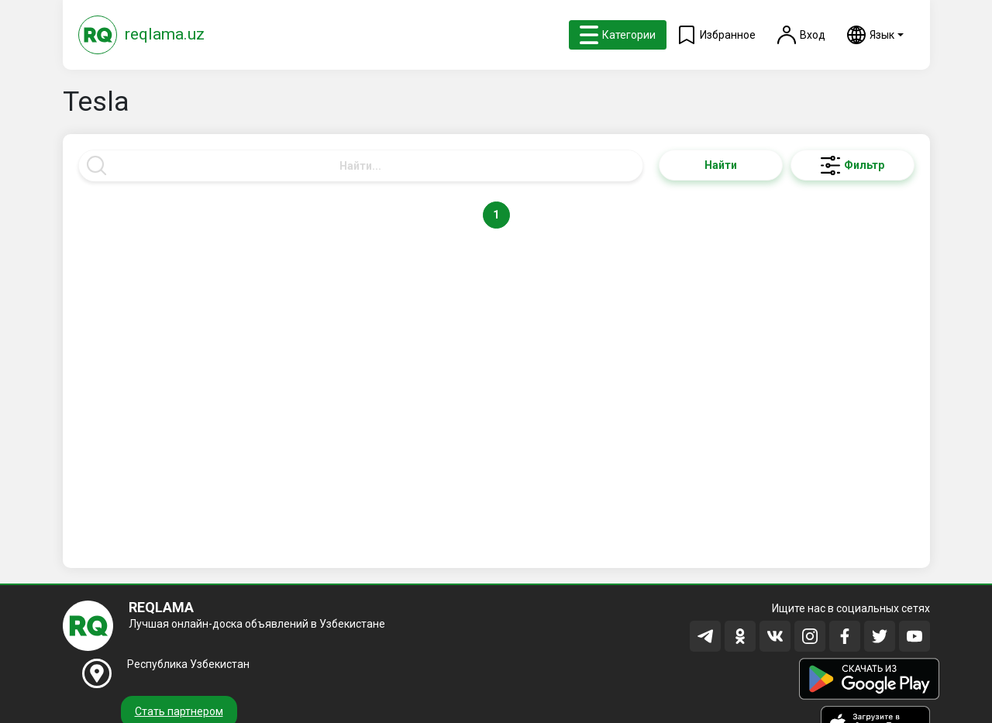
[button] (875, 35)
